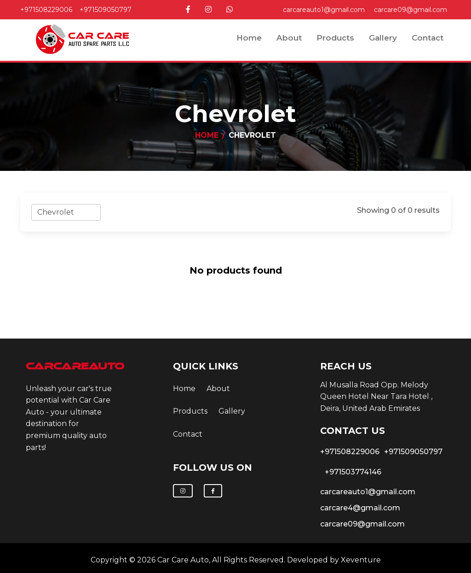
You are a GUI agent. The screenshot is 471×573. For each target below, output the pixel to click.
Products (335, 37)
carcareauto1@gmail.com (324, 10)
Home (249, 37)
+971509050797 (106, 10)
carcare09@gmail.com (410, 10)
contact (427, 37)
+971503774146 (353, 472)
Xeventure (361, 559)
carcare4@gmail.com (360, 507)
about (289, 37)
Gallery (383, 37)
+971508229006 (46, 10)
